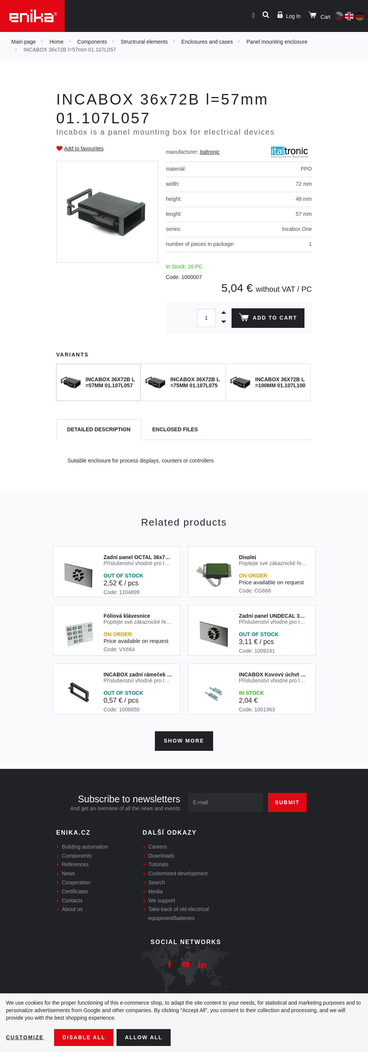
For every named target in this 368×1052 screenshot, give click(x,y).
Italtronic (210, 152)
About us (72, 909)
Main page (23, 42)
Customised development (178, 873)
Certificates (75, 891)
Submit (287, 802)
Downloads (161, 856)
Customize (25, 1037)
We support (161, 900)
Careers (157, 847)
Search (156, 882)
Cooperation (76, 882)
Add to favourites (84, 149)
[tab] (99, 429)
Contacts (72, 900)
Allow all (143, 1037)
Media (155, 891)
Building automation (85, 847)
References (75, 864)
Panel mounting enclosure (277, 42)
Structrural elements (144, 42)
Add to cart (268, 318)
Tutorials (158, 864)
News (68, 873)
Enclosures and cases (207, 42)
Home (57, 42)
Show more (184, 741)
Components (92, 42)
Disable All (83, 1037)
